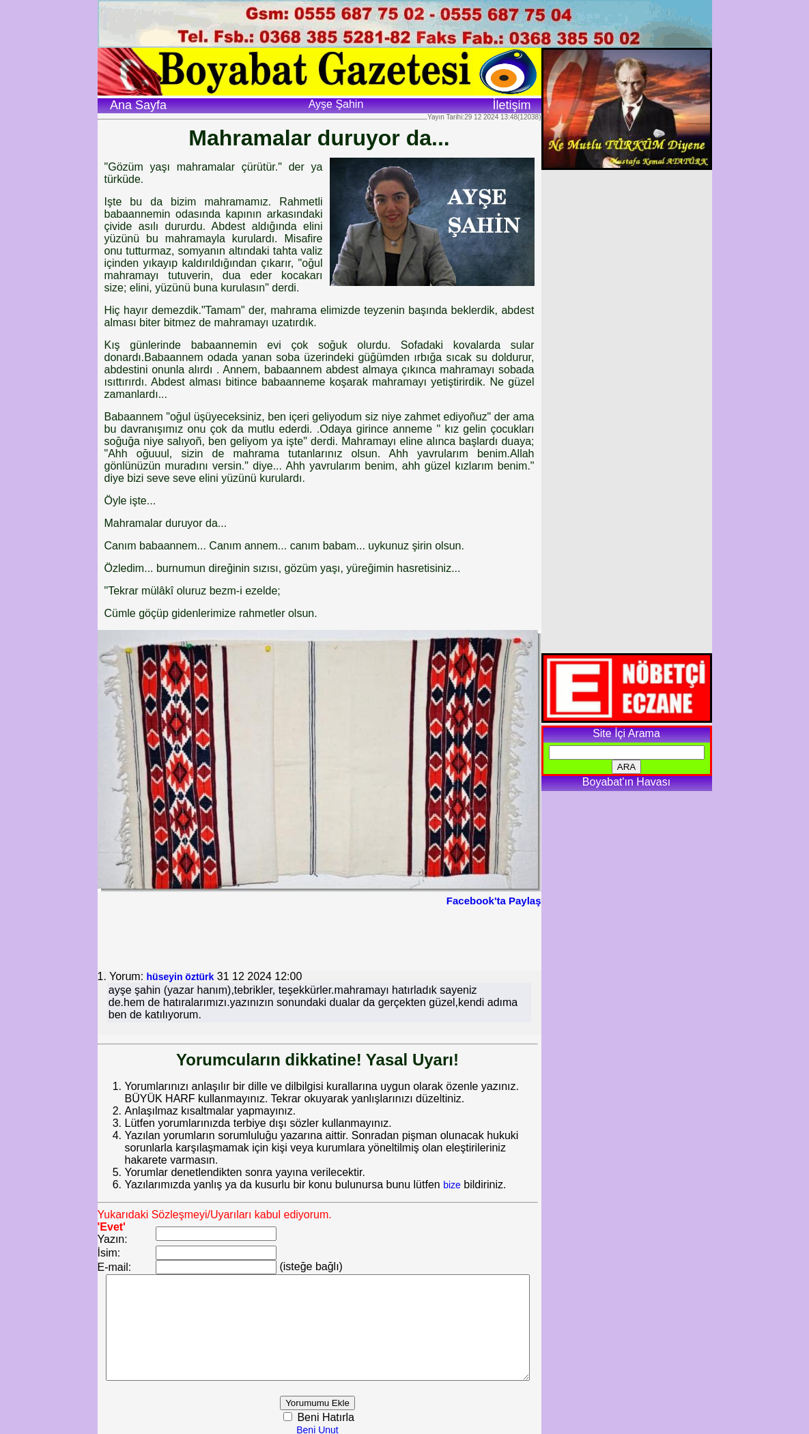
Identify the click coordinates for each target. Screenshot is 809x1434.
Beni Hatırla (341, 1415)
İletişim (511, 105)
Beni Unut (335, 1427)
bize (452, 1172)
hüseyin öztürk (180, 976)
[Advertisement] (319, 937)
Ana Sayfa (138, 105)
